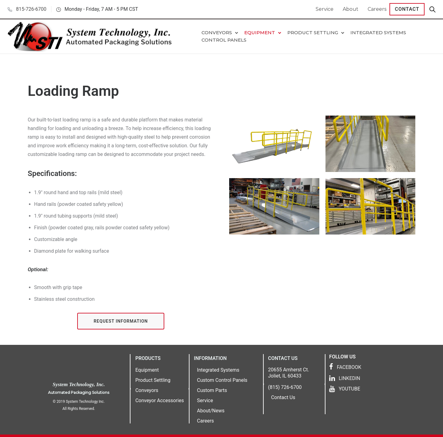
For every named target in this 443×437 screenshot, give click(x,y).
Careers (377, 9)
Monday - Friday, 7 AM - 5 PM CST (101, 9)
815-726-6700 (31, 9)
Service (324, 9)
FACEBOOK (349, 367)
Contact (407, 9)
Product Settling (312, 32)
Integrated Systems (378, 32)
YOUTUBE (349, 389)
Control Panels (224, 40)
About (350, 9)
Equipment (259, 32)
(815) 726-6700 (284, 387)
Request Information (121, 321)
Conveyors (217, 32)
